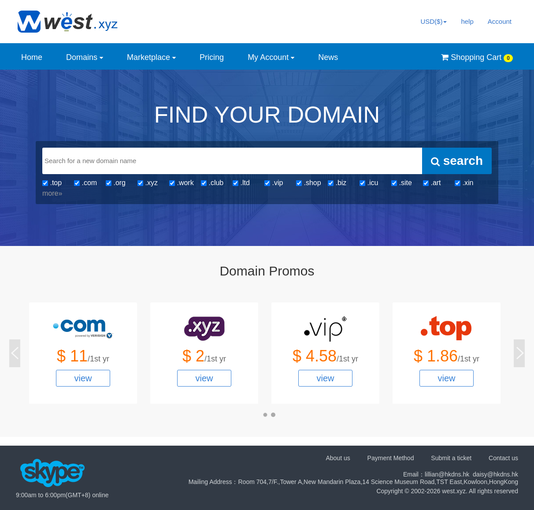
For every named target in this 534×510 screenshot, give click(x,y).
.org (116, 182)
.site (401, 182)
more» (52, 193)
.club (212, 182)
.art (432, 182)
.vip (273, 182)
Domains (84, 57)
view (83, 378)
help (467, 21)
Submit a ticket (451, 458)
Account (500, 21)
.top (52, 182)
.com (85, 182)
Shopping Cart (477, 57)
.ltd (241, 182)
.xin (464, 182)
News (328, 57)
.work (181, 182)
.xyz (147, 182)
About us (338, 458)
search (457, 161)
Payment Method (390, 458)
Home (31, 57)
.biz (337, 182)
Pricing (212, 57)
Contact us (503, 458)
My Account (271, 57)
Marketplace (151, 57)
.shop (308, 182)
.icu (369, 182)
